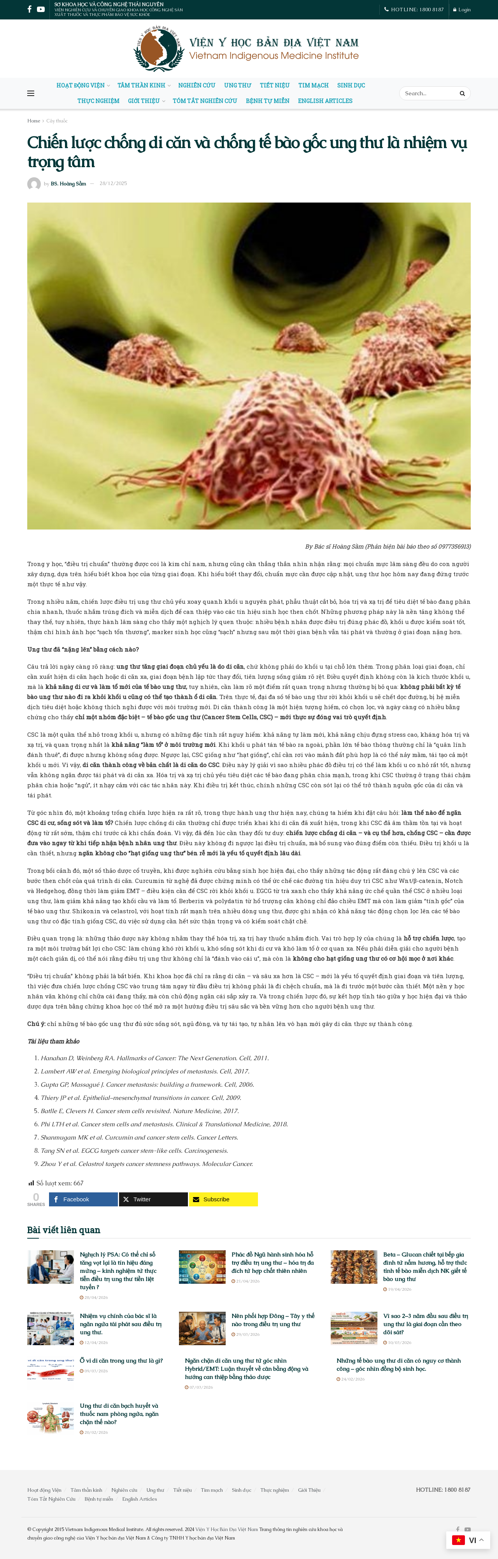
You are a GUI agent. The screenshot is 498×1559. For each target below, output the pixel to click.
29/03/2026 (245, 1334)
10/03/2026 (397, 1342)
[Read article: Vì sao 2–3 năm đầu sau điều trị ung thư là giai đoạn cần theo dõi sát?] (354, 1328)
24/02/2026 (351, 1379)
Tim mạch (313, 85)
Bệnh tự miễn (267, 101)
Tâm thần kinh (141, 85)
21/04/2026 (245, 1281)
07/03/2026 (199, 1387)
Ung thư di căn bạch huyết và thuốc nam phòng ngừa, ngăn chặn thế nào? (119, 1414)
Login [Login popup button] (462, 10)
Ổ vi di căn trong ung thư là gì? (121, 1360)
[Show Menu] (30, 93)
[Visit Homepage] (247, 49)
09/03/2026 (94, 1371)
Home (33, 121)
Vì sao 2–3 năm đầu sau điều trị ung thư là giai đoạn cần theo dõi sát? (425, 1324)
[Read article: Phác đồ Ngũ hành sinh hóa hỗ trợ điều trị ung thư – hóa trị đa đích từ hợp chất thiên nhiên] (202, 1267)
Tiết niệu (275, 85)
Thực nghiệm (98, 101)
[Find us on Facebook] (457, 1530)
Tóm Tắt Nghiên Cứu (205, 101)
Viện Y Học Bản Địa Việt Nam (226, 1529)
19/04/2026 (397, 1289)
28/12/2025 (113, 183)
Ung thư (237, 85)
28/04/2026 (94, 1297)
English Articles (325, 101)
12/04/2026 (94, 1342)
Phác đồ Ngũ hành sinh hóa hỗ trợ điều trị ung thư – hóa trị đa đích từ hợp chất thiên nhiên (272, 1262)
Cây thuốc (56, 121)
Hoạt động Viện (80, 85)
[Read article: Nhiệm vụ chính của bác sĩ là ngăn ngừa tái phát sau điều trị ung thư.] (50, 1328)
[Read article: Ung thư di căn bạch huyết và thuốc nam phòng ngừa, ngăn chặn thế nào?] (50, 1418)
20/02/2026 (94, 1432)
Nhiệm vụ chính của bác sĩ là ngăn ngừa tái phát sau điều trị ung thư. (120, 1324)
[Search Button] (463, 93)
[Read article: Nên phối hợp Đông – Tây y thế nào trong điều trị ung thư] (202, 1328)
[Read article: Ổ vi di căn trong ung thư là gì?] (50, 1373)
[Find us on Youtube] (468, 1530)
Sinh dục (351, 85)
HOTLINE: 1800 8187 (414, 9)
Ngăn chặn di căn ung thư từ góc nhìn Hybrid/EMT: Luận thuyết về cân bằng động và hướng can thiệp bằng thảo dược (246, 1369)
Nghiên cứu (197, 85)
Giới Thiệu (144, 101)
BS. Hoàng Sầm (68, 183)
